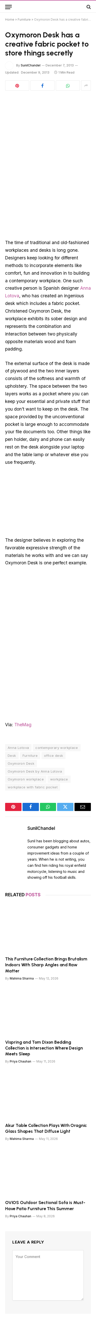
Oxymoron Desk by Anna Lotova (35, 771)
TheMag (22, 724)
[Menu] (8, 7)
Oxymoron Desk (21, 763)
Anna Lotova (18, 748)
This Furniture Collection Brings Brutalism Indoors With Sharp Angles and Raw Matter (46, 964)
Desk (12, 755)
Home (9, 19)
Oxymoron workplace (26, 779)
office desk (53, 755)
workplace (59, 779)
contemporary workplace (56, 748)
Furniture (24, 19)
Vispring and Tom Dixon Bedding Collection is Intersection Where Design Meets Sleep (44, 1048)
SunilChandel (30, 65)
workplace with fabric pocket (33, 787)
